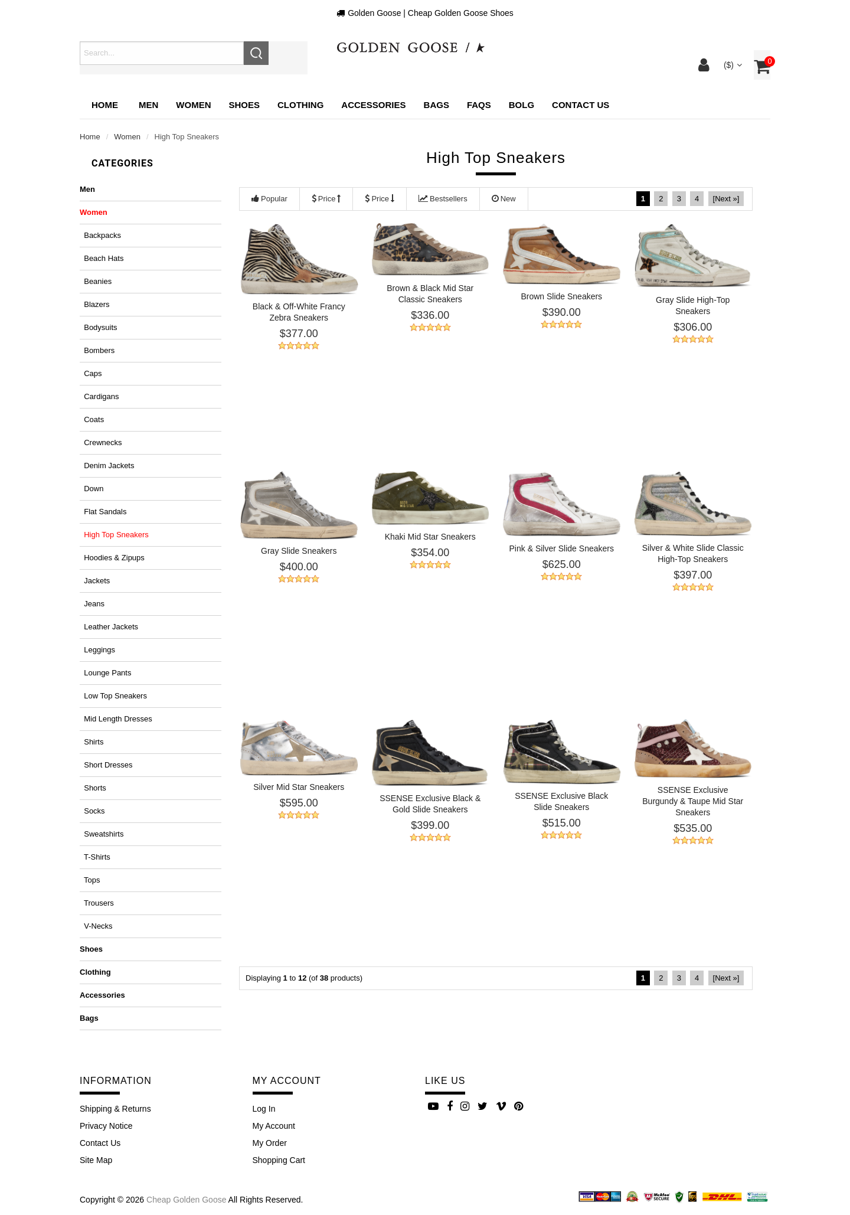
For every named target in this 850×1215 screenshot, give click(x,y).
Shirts (91, 741)
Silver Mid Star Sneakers (298, 787)
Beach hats (101, 258)
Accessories (102, 995)
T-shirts (95, 857)
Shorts (93, 787)
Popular (269, 198)
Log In (264, 1108)
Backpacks (100, 235)
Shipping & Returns (115, 1108)
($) (731, 65)
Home (104, 105)
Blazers (95, 304)
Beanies (96, 281)
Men (87, 189)
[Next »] (726, 198)
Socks (92, 810)
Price (326, 198)
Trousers (97, 903)
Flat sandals (103, 511)
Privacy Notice (106, 1126)
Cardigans (99, 396)
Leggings (97, 649)
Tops (90, 880)
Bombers (97, 350)
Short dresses (106, 764)
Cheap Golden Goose (186, 1199)
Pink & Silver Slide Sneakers (561, 548)
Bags (89, 1018)
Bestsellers (443, 198)
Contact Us (100, 1143)
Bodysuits (98, 327)
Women (127, 136)
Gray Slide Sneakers (298, 551)
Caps (91, 373)
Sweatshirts (101, 833)
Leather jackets (109, 626)
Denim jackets (107, 465)
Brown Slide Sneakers (561, 296)
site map (96, 1160)
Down (91, 488)
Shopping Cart (279, 1160)
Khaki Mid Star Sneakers (430, 536)
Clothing (95, 972)
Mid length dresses (116, 718)
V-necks (96, 926)
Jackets (95, 580)
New (504, 198)
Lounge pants (105, 672)
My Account (274, 1126)
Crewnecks (101, 442)
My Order (270, 1143)
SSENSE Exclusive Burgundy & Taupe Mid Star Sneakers (692, 801)
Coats (92, 419)
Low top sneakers (113, 695)
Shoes (91, 949)
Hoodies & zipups (112, 557)
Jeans (92, 603)
